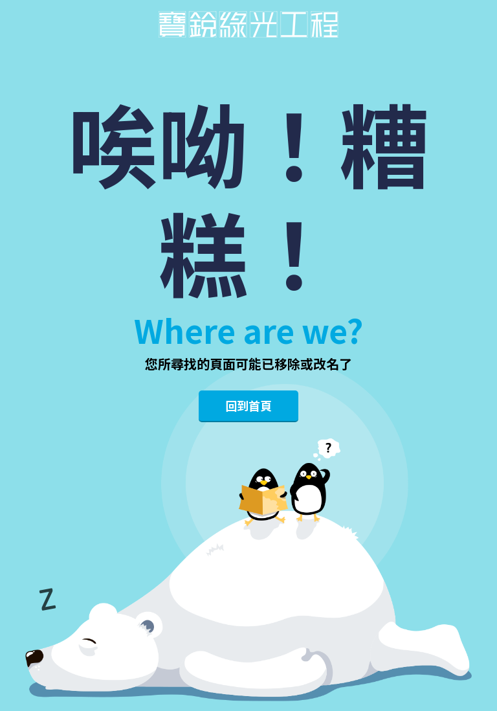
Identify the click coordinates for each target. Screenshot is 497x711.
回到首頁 (248, 405)
